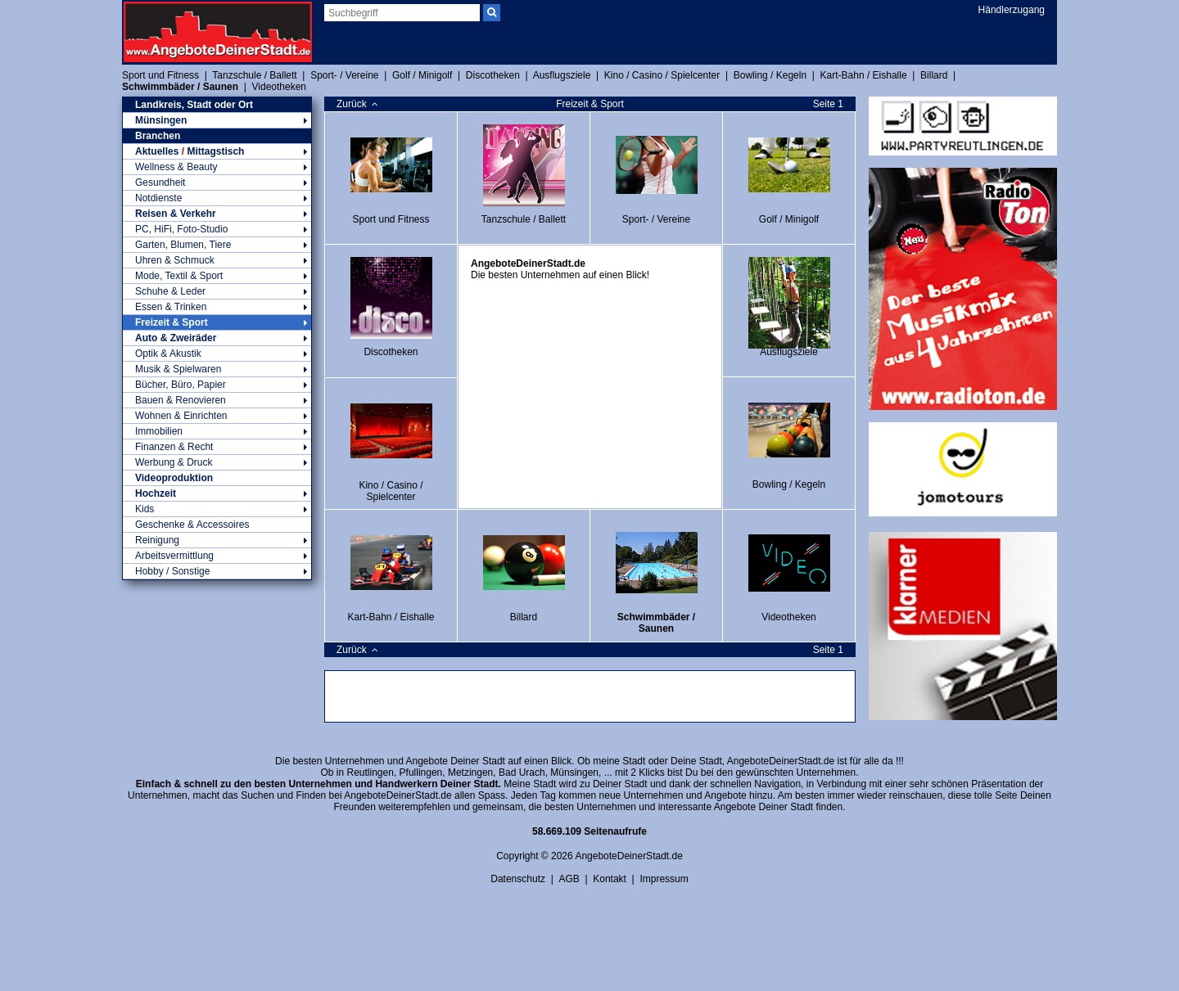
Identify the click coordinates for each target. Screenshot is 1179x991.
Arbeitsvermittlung (217, 555)
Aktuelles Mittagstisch (217, 151)
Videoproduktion (174, 478)
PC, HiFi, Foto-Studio (217, 229)
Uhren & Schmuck (217, 260)
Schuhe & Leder (217, 291)
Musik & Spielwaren (217, 369)
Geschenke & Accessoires (192, 524)
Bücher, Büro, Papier (217, 384)
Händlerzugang (1011, 10)
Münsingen (217, 120)
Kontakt (609, 879)
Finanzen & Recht (217, 447)
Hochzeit (217, 493)
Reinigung (217, 540)
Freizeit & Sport (217, 322)
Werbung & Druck (217, 462)
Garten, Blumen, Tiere (217, 244)
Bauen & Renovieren (217, 400)
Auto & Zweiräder (217, 338)
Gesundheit (217, 182)
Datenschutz (517, 879)
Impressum (663, 879)
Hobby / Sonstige (217, 571)
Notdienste (217, 198)
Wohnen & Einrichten (217, 415)
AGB (568, 879)
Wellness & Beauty (217, 167)
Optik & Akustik (217, 353)
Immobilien (217, 431)
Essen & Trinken (217, 307)
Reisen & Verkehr (217, 213)
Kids (217, 509)
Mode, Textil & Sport (217, 276)
